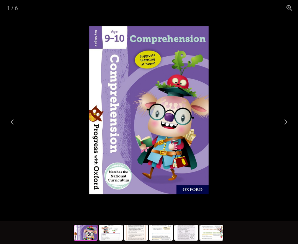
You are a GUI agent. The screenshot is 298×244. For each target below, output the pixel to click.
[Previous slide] (14, 121)
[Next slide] (284, 121)
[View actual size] (289, 8)
